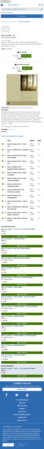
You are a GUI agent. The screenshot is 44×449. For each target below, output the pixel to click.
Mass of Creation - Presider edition (12, 326)
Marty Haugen (6, 40)
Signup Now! (22, 389)
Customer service (22, 400)
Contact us (22, 411)
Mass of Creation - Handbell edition (12, 316)
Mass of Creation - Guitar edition (11, 287)
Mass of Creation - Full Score (10, 267)
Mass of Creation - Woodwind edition (13, 345)
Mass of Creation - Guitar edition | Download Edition (18, 297)
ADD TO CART (26, 56)
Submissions (22, 417)
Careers (22, 409)
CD (6, 131)
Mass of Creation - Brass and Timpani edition (15, 248)
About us (22, 403)
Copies (14, 68)
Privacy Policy (22, 420)
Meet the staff (22, 406)
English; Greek (11, 129)
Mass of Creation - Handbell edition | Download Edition (19, 306)
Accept (8, 444)
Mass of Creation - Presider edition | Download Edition (19, 335)
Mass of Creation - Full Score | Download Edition (17, 277)
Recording (13, 21)
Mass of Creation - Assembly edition (13, 238)
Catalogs (5, 1)
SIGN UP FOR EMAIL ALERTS (22, 414)
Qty (14, 56)
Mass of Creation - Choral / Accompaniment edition (18, 229)
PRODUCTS (4, 21)
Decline (21, 444)
